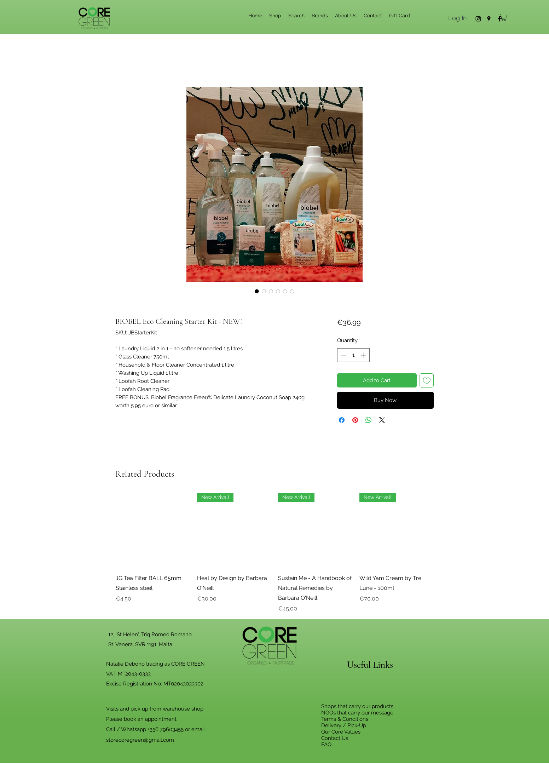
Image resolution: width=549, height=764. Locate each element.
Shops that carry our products (357, 706)
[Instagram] (478, 18)
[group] (274, 553)
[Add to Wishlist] (427, 380)
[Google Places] (488, 18)
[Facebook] (499, 18)
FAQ (326, 744)
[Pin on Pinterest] (355, 420)
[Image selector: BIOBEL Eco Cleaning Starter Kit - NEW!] (256, 291)
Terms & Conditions (344, 719)
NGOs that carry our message (357, 713)
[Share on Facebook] (341, 420)
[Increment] (364, 355)
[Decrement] (343, 355)
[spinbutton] (353, 355)
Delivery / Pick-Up (343, 725)
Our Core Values (340, 732)
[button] (504, 17)
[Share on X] (382, 420)
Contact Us (334, 738)
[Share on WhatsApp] (368, 420)
